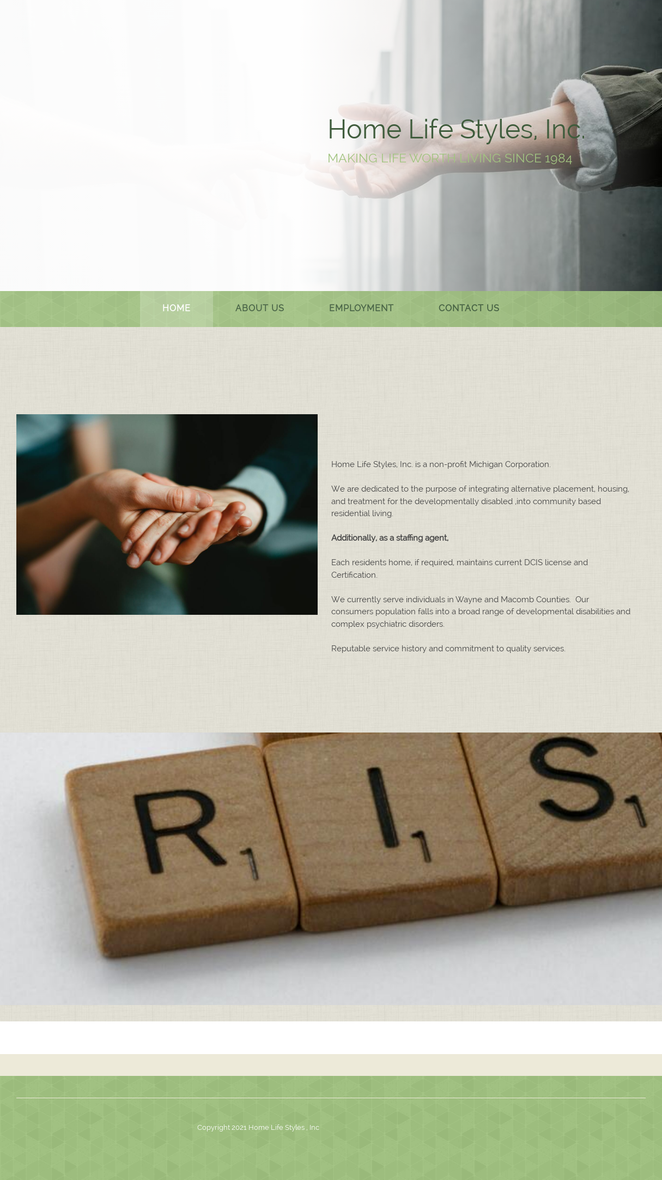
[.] (119, 144)
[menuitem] (176, 309)
